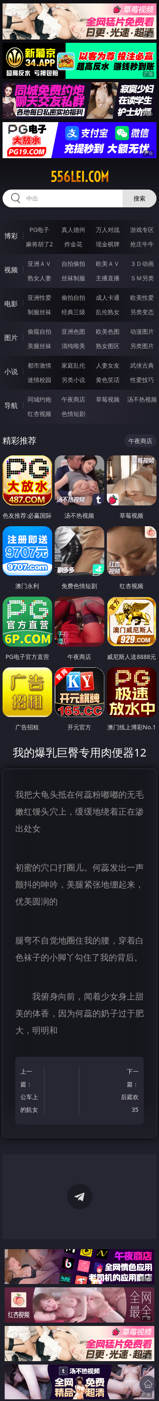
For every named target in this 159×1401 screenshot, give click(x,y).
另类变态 (142, 312)
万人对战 (108, 230)
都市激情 (39, 365)
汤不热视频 (142, 399)
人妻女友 (108, 365)
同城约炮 (39, 399)
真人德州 (73, 230)
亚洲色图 (73, 331)
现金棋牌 (108, 244)
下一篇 (128, 1091)
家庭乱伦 (73, 365)
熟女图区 (108, 346)
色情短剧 (73, 414)
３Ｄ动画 (142, 264)
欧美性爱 (142, 297)
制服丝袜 (39, 312)
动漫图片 (142, 331)
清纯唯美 (73, 346)
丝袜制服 (73, 278)
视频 (11, 269)
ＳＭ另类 (142, 278)
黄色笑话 (108, 380)
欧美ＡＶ (108, 264)
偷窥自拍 (39, 331)
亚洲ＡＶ (39, 264)
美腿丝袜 (39, 346)
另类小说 (73, 380)
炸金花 (73, 244)
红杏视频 (39, 414)
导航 (11, 405)
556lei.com (79, 176)
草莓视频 (108, 399)
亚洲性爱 (39, 297)
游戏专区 (142, 230)
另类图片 (142, 346)
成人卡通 (108, 297)
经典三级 (73, 312)
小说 (11, 371)
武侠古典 (142, 365)
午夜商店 (73, 399)
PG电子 (39, 230)
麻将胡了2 (39, 244)
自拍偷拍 (73, 264)
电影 (11, 303)
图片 (11, 337)
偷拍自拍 (73, 297)
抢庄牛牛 (142, 244)
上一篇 (30, 1091)
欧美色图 (108, 331)
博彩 (11, 235)
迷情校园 (39, 380)
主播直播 (108, 278)
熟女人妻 (39, 278)
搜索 (139, 198)
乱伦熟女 (108, 312)
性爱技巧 (142, 380)
